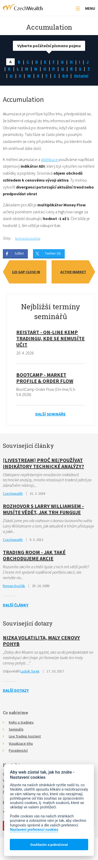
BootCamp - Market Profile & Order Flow (44, 377)
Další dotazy (16, 690)
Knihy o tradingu (21, 722)
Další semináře (50, 414)
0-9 (65, 75)
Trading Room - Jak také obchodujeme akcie (34, 555)
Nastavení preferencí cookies (34, 829)
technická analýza (27, 238)
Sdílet (19, 253)
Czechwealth (13, 493)
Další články (15, 604)
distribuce (49, 159)
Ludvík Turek (29, 671)
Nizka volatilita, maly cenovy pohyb (41, 640)
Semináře (16, 729)
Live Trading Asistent (25, 736)
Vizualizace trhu (21, 743)
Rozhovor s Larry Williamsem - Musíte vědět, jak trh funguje (43, 509)
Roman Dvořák (14, 585)
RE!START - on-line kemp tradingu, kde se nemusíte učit (50, 338)
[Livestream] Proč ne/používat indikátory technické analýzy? (43, 463)
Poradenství (18, 750)
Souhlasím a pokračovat (49, 844)
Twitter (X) (53, 253)
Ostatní (81, 75)
